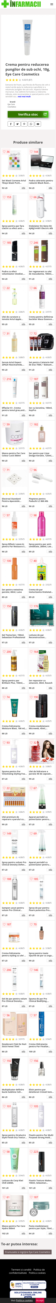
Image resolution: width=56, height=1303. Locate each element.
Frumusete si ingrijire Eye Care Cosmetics (27, 1252)
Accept (40, 1300)
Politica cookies (37, 1273)
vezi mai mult (24, 96)
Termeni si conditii (21, 1269)
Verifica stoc (33, 114)
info (23, 187)
